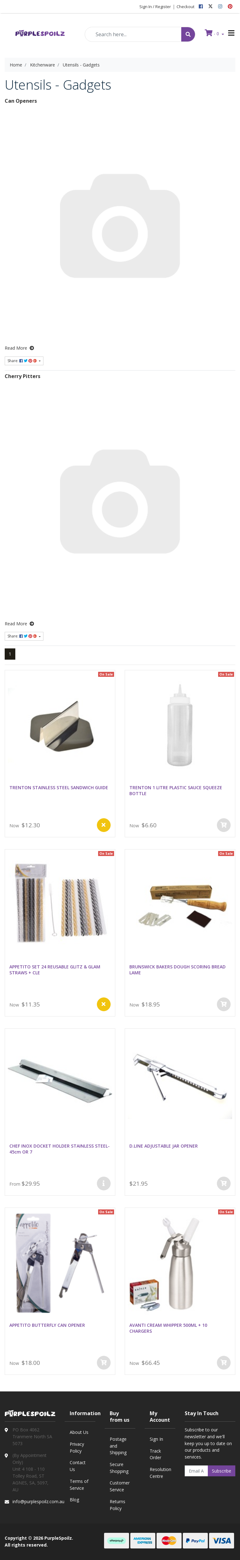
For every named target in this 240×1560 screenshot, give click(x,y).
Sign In (156, 1439)
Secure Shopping (119, 1467)
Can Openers (21, 100)
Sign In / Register (155, 6)
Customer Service (120, 1486)
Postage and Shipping (118, 1445)
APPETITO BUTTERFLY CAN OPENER (47, 1325)
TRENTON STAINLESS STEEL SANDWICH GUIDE (58, 787)
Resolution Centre (160, 1472)
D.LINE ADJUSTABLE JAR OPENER (163, 1146)
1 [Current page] (10, 654)
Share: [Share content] (23, 360)
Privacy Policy (77, 1447)
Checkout (185, 6)
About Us (79, 1432)
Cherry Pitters (22, 376)
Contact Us (78, 1465)
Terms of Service (79, 1484)
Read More (19, 348)
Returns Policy (117, 1504)
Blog (74, 1500)
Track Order (155, 1454)
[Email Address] (196, 1470)
